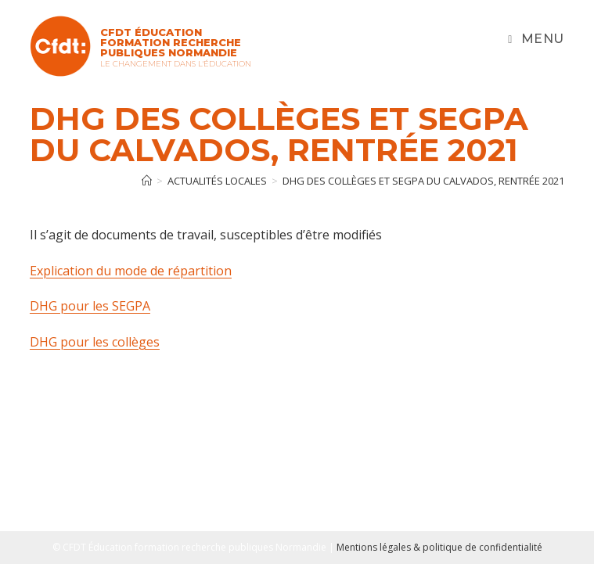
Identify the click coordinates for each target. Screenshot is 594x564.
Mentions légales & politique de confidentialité (439, 547)
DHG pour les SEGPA (90, 305)
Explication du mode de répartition (131, 270)
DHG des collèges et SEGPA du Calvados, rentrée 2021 (423, 181)
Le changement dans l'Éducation (175, 64)
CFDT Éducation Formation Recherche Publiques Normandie (170, 42)
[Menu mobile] (536, 39)
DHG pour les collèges (95, 341)
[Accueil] (147, 181)
